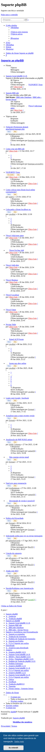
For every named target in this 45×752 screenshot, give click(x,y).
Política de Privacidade (15, 518)
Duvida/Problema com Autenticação (20, 588)
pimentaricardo (14, 541)
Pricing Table (11, 324)
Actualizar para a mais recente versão (20, 416)
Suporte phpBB (19, 718)
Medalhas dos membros (22, 722)
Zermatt (12, 403)
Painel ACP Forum (16, 339)
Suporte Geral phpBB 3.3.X (16, 76)
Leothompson (14, 488)
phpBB (13, 712)
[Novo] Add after (12, 265)
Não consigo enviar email (19, 457)
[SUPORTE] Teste (35, 85)
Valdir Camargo (15, 444)
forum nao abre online (17, 363)
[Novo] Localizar (12, 295)
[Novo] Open (11, 310)
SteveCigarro (14, 576)
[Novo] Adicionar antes (15, 236)
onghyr (11, 197)
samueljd (31, 451)
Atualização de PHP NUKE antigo (19, 440)
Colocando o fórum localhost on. (18, 209)
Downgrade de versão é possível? (22, 501)
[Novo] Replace (12, 280)
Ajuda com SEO (12, 571)
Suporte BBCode (12, 93)
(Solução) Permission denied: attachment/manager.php (17, 128)
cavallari (12, 214)
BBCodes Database (23, 97)
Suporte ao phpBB (12, 60)
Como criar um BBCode (15, 149)
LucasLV (31, 600)
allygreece (13, 558)
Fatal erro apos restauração (16, 483)
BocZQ (31, 547)
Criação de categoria (13, 553)
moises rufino (14, 506)
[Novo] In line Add (16, 250)
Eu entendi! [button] (13, 748)
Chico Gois (18, 87)
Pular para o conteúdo (9, 15)
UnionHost (32, 512)
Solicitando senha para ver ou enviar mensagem (24, 536)
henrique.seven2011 (16, 134)
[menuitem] (15, 28)
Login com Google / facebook (17, 398)
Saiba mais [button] (19, 742)
